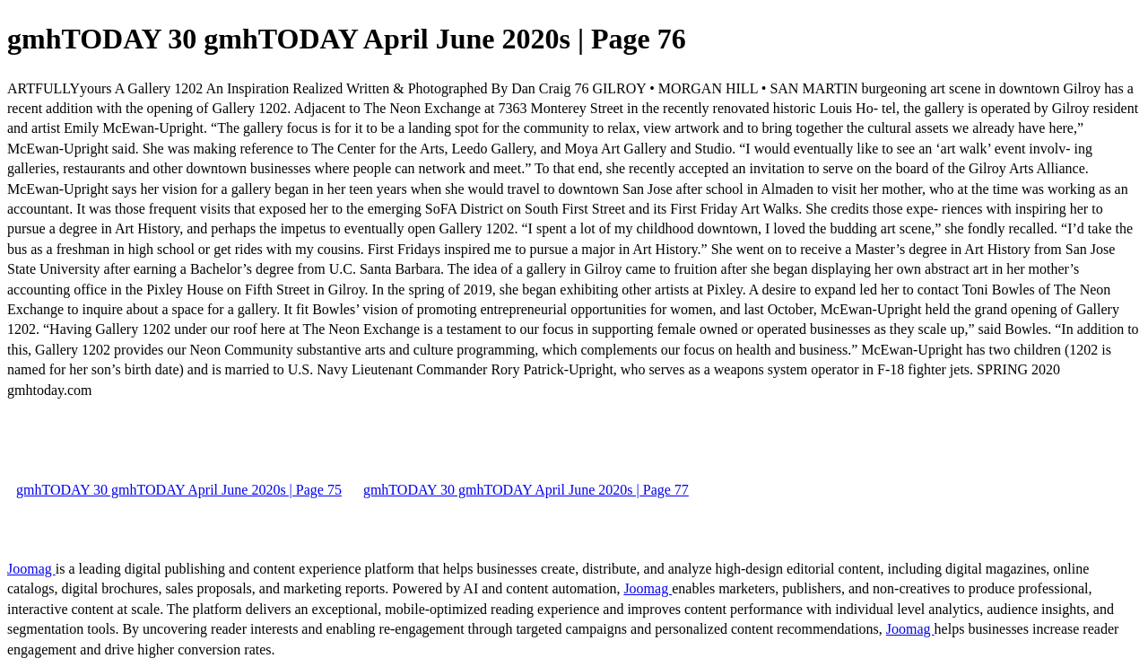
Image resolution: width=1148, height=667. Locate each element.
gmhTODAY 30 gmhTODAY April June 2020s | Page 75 (179, 489)
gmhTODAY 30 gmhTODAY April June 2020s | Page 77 (526, 489)
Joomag (31, 568)
